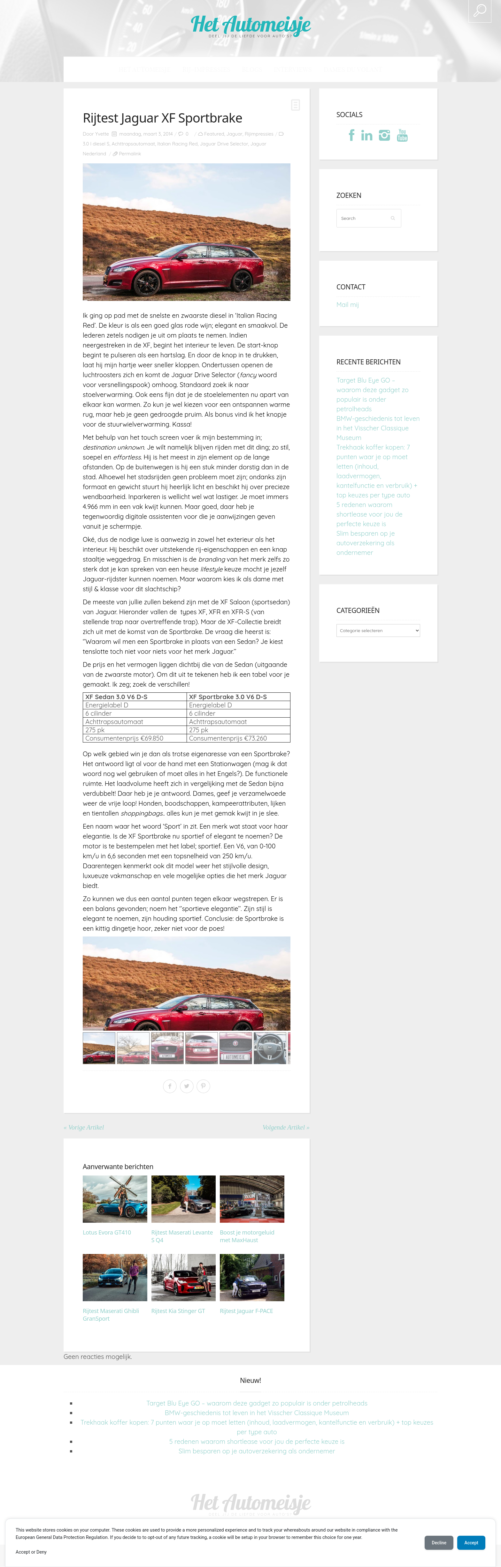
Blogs (252, 69)
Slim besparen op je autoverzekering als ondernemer (365, 543)
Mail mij (347, 305)
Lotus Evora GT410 (107, 1233)
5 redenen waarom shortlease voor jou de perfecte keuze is (369, 514)
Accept (471, 1542)
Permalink (130, 154)
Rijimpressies (259, 134)
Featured (214, 134)
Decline (437, 1542)
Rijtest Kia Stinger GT (178, 1311)
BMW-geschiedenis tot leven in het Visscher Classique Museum (378, 428)
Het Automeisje (250, 23)
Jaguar (235, 134)
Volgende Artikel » (286, 1127)
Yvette (102, 134)
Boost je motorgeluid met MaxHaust (247, 1236)
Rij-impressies (213, 69)
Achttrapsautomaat (133, 144)
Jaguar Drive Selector (224, 144)
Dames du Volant (338, 69)
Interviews (287, 69)
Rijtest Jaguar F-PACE (246, 1311)
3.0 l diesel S (96, 144)
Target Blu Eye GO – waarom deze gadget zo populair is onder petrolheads (256, 1403)
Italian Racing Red (177, 144)
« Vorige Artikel (84, 1127)
